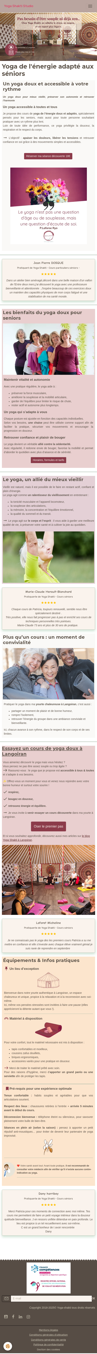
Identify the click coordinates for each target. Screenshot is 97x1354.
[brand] (19, 6)
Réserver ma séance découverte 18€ (48, 156)
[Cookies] (7, 1346)
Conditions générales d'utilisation (48, 1335)
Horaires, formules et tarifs (48, 460)
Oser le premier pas (48, 826)
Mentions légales (48, 1330)
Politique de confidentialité (48, 1344)
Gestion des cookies (48, 1349)
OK (93, 1298)
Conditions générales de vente (48, 1339)
